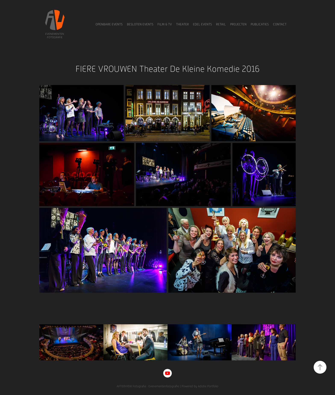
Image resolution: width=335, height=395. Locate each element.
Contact (280, 24)
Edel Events (202, 24)
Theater (182, 24)
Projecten (238, 24)
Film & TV (164, 24)
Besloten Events (140, 24)
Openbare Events (109, 24)
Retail (221, 24)
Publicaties (260, 24)
